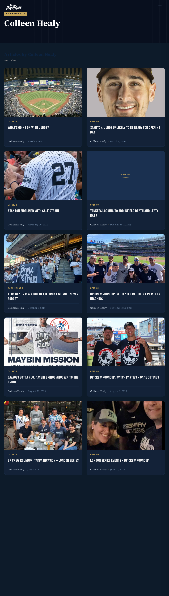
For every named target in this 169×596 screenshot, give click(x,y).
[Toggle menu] (160, 6)
